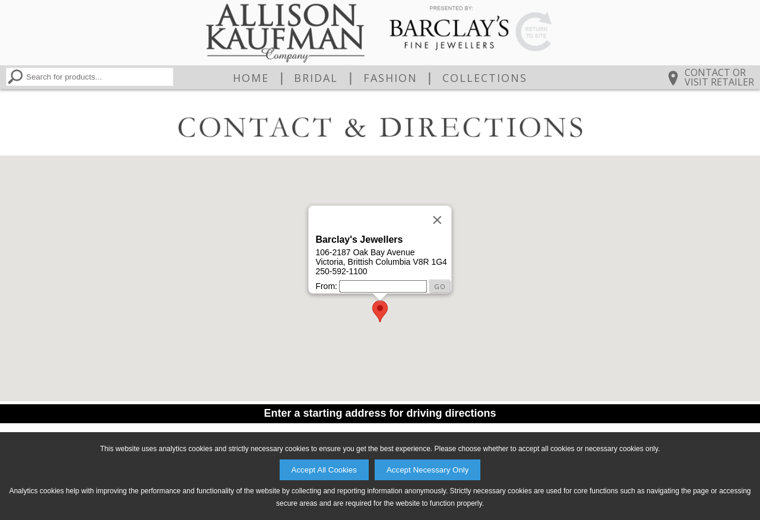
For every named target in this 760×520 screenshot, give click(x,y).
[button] (380, 311)
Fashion (390, 78)
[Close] (437, 219)
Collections (484, 78)
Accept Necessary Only (428, 469)
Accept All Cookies (324, 469)
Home (251, 78)
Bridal (316, 78)
